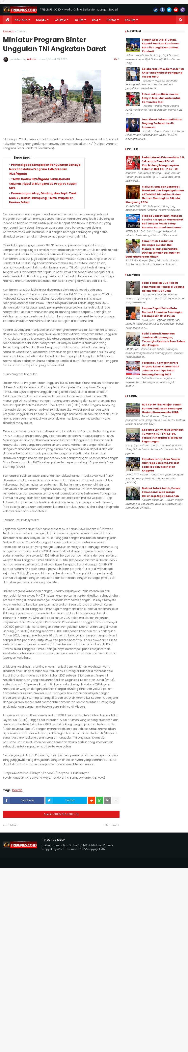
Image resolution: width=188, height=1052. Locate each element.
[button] (180, 19)
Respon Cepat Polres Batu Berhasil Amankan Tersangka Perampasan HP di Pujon (162, 312)
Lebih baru (11, 825)
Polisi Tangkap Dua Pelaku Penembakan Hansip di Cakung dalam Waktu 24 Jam (163, 286)
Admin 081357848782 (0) (61, 814)
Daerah (21, 31)
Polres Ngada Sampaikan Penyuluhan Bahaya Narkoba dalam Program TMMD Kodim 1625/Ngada (44, 169)
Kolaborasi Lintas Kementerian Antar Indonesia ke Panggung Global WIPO (163, 72)
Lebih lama (110, 825)
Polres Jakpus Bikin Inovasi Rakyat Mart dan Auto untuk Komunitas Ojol (161, 97)
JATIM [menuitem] (78, 20)
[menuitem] (7, 19)
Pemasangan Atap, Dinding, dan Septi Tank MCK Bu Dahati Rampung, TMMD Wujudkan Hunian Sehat (43, 197)
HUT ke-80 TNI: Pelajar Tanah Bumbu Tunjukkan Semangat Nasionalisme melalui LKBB (162, 408)
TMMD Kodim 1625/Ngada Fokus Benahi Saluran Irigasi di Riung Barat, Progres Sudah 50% (43, 183)
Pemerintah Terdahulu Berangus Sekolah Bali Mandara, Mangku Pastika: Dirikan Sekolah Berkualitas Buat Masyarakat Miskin (152, 248)
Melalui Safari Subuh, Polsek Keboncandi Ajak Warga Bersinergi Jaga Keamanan (161, 492)
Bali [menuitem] (95, 20)
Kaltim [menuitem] (130, 20)
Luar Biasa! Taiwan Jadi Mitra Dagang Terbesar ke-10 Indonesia (162, 123)
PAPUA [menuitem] (111, 20)
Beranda (8, 31)
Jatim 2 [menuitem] (60, 20)
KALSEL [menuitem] (41, 20)
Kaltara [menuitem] (21, 20)
